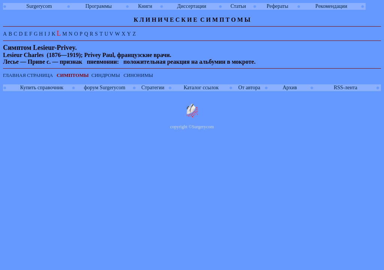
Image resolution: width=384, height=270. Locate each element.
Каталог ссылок (201, 87)
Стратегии (152, 87)
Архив (290, 87)
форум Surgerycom (104, 87)
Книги (145, 6)
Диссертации (191, 6)
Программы (99, 6)
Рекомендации (331, 6)
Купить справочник (41, 87)
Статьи (238, 6)
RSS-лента (345, 87)
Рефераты (277, 6)
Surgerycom (39, 6)
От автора (249, 87)
